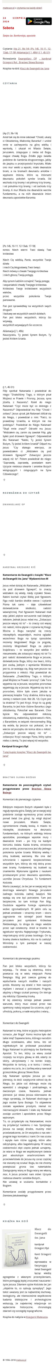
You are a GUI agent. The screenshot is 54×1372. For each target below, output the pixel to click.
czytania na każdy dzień (29, 7)
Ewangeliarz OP (27, 58)
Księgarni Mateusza (37, 1317)
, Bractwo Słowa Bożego (31, 62)
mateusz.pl (9, 7)
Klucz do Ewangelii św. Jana (34, 68)
